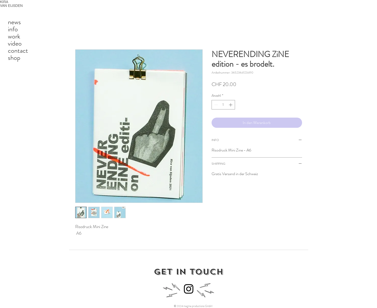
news (14, 22)
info (13, 29)
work (14, 36)
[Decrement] (215, 104)
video (15, 43)
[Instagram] (188, 289)
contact (18, 50)
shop (14, 57)
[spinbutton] (223, 104)
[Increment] (231, 104)
